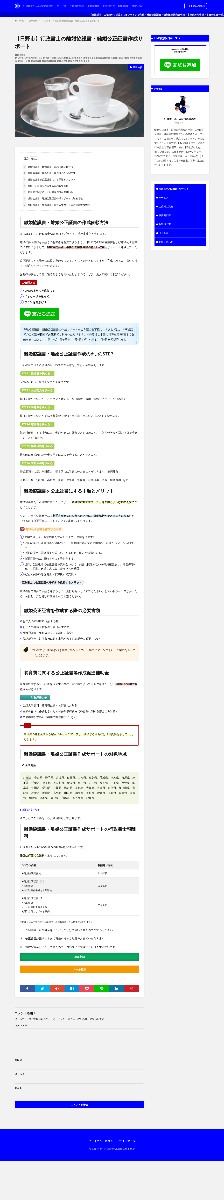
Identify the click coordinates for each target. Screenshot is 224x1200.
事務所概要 (93, 5)
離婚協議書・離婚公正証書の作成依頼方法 (48, 167)
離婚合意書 (62, 61)
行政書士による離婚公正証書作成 (65, 58)
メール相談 (79, 969)
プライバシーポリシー (102, 1140)
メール (20, 1074)
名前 (18, 1060)
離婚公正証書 (24, 61)
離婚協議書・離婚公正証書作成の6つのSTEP (49, 173)
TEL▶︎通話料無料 (195, 5)
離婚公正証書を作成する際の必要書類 (45, 185)
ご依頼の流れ (77, 5)
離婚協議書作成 (49, 61)
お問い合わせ (138, 5)
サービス (61, 5)
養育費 (86, 61)
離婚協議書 (36, 61)
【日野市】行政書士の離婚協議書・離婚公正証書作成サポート (71, 20)
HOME (21, 20)
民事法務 (33, 20)
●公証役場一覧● (29, 809)
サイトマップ (127, 1140)
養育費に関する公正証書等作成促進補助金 (48, 192)
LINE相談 (123, 5)
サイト (18, 1088)
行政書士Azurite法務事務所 (38, 5)
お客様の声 (109, 5)
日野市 (20, 58)
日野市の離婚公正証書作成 (36, 58)
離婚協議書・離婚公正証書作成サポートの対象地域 (53, 198)
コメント (21, 1025)
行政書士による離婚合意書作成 (125, 58)
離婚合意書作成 (75, 61)
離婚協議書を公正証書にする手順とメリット (49, 179)
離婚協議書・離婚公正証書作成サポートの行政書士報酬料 (56, 204)
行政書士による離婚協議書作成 (95, 58)
